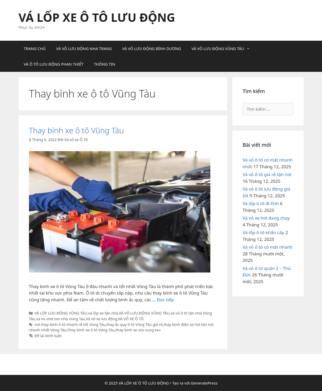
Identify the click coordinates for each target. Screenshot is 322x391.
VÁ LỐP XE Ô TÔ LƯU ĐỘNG (97, 17)
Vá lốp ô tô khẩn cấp (263, 232)
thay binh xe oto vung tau (138, 329)
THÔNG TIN (104, 64)
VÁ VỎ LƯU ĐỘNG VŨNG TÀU (223, 48)
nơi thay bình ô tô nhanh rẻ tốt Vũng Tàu (69, 324)
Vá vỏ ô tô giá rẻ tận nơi (267, 174)
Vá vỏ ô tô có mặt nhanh (268, 247)
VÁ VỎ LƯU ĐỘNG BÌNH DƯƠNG (151, 48)
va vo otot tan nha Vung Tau (60, 318)
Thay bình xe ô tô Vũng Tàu (76, 130)
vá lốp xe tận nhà (103, 313)
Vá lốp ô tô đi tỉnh (261, 203)
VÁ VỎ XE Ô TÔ (131, 318)
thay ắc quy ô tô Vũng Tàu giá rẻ (134, 324)
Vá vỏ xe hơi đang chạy (266, 218)
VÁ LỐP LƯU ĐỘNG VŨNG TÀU (60, 313)
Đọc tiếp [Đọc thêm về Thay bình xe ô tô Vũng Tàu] (165, 300)
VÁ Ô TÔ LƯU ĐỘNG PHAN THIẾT (54, 64)
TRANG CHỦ (35, 48)
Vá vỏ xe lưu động (101, 318)
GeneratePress (204, 383)
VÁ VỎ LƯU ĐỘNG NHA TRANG (84, 48)
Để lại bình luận (48, 335)
